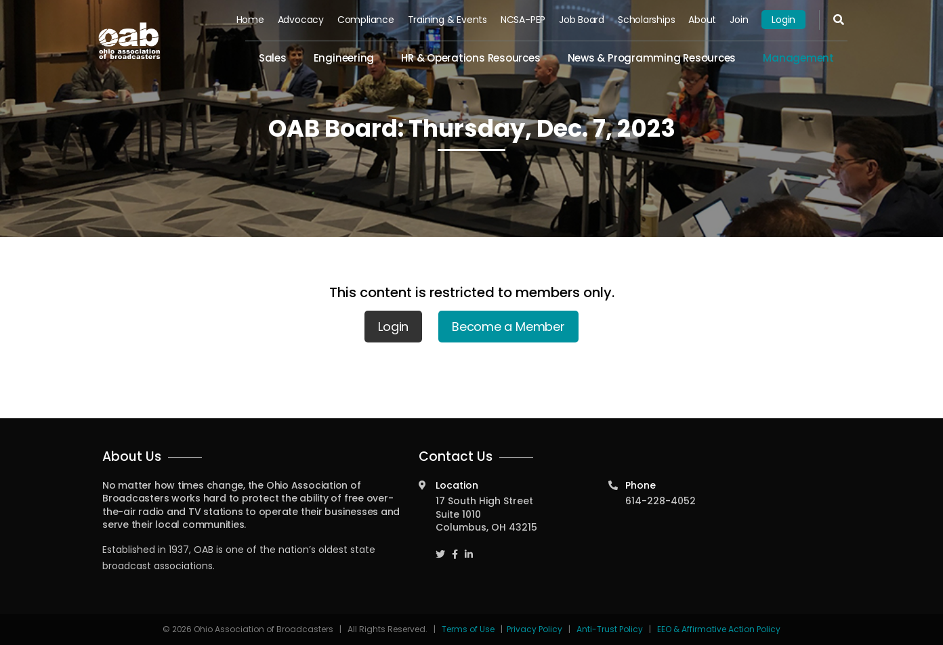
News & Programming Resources (652, 58)
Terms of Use (469, 629)
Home (250, 19)
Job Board (581, 19)
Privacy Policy (534, 629)
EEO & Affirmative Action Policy (718, 629)
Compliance (365, 19)
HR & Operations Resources (470, 58)
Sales (273, 58)
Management (798, 58)
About (702, 19)
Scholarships (646, 19)
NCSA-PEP (523, 19)
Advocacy (301, 19)
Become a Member (508, 326)
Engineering (344, 58)
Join (739, 19)
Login (783, 19)
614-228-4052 (660, 501)
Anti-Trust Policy (610, 629)
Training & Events (447, 19)
